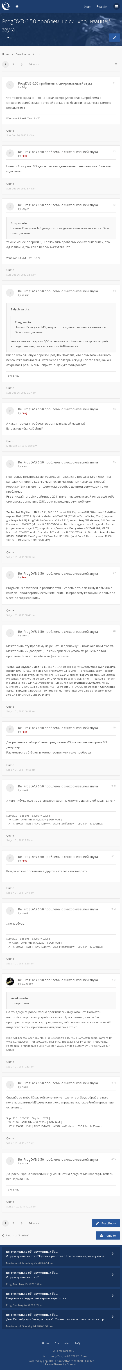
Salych (25, 87)
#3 (114, 204)
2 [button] (13, 64)
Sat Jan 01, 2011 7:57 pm (20, 1143)
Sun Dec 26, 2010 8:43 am (21, 135)
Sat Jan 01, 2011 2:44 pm (20, 892)
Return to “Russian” (15, 1235)
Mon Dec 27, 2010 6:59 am (21, 445)
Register (102, 6)
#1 (114, 83)
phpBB (47, 1361)
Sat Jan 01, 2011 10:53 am (21, 711)
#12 (113, 908)
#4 (114, 290)
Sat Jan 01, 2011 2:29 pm (20, 840)
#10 (113, 785)
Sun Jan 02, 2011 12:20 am (21, 1206)
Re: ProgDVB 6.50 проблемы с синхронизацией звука (58, 152)
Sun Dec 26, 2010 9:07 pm (21, 392)
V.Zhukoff (27, 983)
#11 (113, 856)
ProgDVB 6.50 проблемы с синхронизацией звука (55, 83)
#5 (114, 408)
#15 (113, 1159)
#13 (113, 979)
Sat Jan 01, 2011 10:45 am (21, 615)
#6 (114, 461)
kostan (25, 295)
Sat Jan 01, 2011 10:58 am (21, 769)
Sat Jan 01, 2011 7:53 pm (20, 1066)
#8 (114, 631)
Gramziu (72, 1364)
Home (5, 54)
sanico (25, 466)
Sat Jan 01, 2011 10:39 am (21, 557)
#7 (114, 573)
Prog (24, 155)
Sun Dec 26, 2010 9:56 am (21, 274)
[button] (22, 64)
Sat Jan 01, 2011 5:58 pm (20, 963)
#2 (114, 151)
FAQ (77, 1343)
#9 (114, 727)
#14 (113, 1082)
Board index (23, 54)
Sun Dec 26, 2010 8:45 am (21, 188)
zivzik (25, 790)
